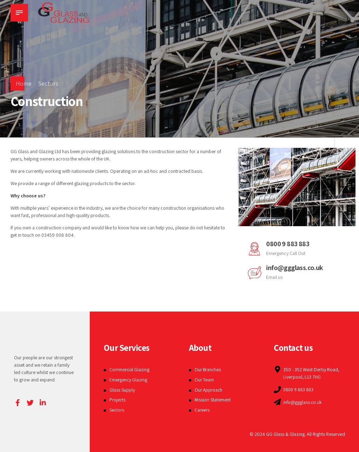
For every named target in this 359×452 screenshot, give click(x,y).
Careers (202, 410)
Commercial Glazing (129, 369)
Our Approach (209, 390)
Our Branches (208, 369)
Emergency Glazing (128, 379)
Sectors (48, 83)
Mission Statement (213, 400)
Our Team (204, 379)
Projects (117, 400)
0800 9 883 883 (288, 243)
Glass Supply (122, 390)
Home (24, 83)
